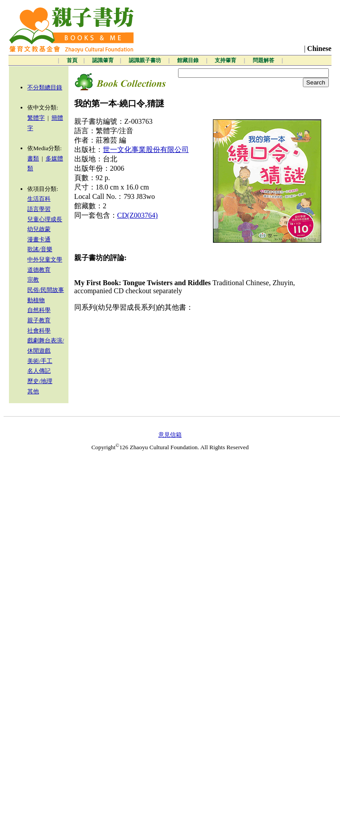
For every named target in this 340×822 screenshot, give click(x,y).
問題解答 (264, 60)
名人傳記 (39, 370)
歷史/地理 (39, 381)
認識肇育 (103, 60)
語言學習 (39, 209)
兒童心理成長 (44, 219)
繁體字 (36, 117)
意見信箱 (170, 434)
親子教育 (39, 320)
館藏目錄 (188, 60)
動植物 (36, 300)
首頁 (72, 60)
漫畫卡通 (39, 239)
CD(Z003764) (137, 215)
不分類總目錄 (44, 87)
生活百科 (39, 198)
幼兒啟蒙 (39, 229)
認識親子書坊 (145, 60)
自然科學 (39, 310)
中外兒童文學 (44, 259)
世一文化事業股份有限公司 (146, 149)
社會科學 (39, 330)
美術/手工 (39, 361)
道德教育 (39, 269)
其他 (33, 391)
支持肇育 (226, 60)
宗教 (33, 279)
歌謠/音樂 (39, 249)
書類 (33, 158)
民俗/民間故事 (45, 290)
